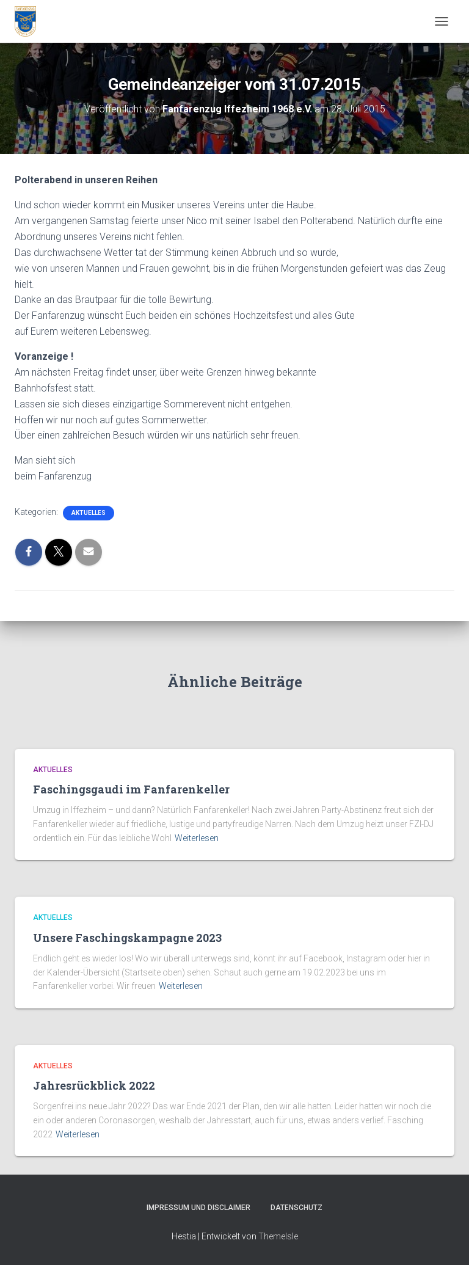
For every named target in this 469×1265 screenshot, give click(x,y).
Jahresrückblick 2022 (94, 1085)
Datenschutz (296, 1207)
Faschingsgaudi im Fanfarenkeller (131, 789)
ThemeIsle (278, 1236)
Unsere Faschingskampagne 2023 (127, 937)
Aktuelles (88, 512)
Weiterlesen (197, 838)
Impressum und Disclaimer (198, 1207)
